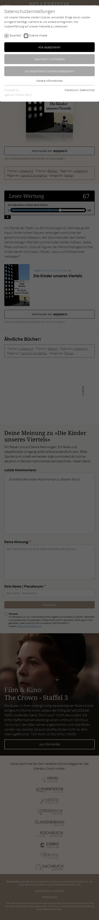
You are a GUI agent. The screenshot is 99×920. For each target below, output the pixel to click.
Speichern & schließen (49, 59)
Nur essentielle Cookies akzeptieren (49, 71)
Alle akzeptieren (49, 47)
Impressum (71, 90)
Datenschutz (87, 90)
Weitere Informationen (49, 81)
